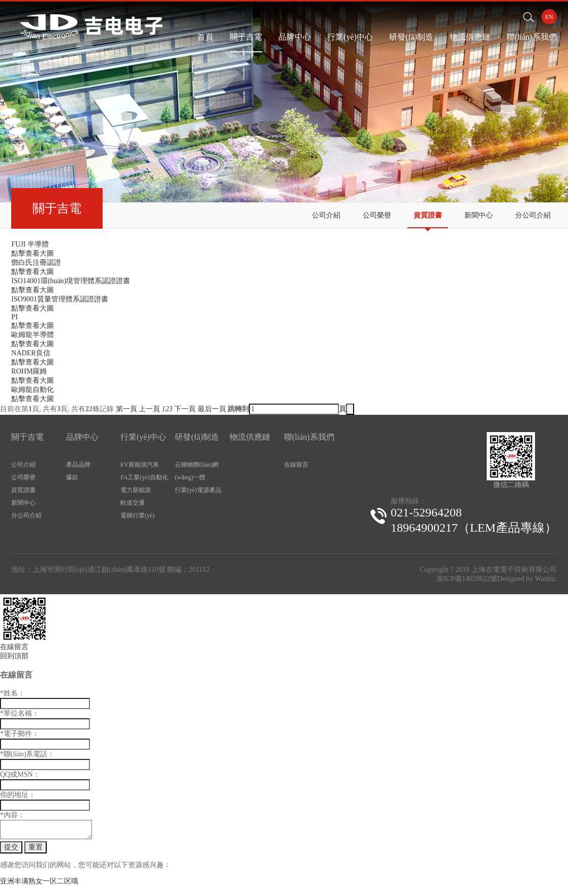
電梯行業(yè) (137, 515)
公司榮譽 (377, 215)
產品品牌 (78, 464)
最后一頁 (212, 409)
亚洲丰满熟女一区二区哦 (39, 881)
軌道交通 (132, 502)
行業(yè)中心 (350, 37)
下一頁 (185, 409)
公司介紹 (326, 215)
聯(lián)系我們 (532, 37)
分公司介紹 (533, 215)
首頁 (205, 37)
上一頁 (149, 409)
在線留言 (296, 464)
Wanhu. (546, 579)
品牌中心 (294, 37)
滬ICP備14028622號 (466, 579)
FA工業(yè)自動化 (144, 477)
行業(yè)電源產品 (198, 490)
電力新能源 (135, 490)
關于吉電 (246, 37)
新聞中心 (478, 215)
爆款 (72, 477)
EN (549, 16)
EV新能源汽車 (139, 464)
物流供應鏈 (470, 37)
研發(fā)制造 (411, 37)
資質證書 (428, 215)
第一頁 (126, 409)
